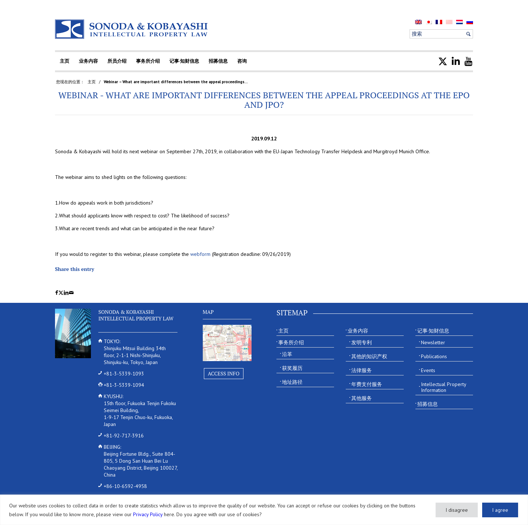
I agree (500, 510)
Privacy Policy (147, 514)
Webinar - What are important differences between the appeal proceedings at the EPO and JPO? (264, 99)
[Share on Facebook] (56, 292)
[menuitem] (418, 21)
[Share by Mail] (71, 292)
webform (200, 254)
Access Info (223, 373)
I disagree (456, 510)
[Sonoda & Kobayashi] (132, 29)
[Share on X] (60, 292)
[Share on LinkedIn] (66, 292)
